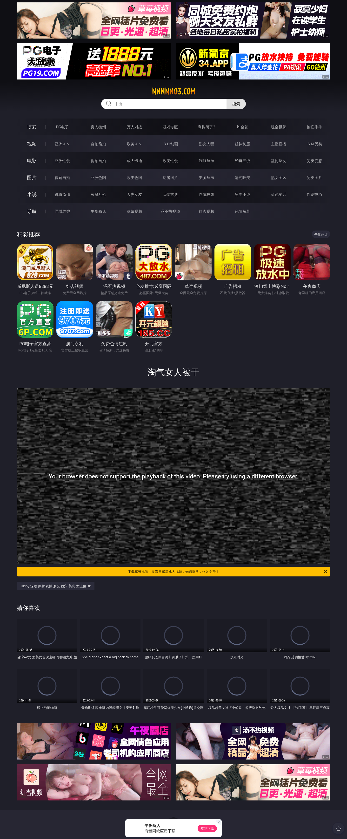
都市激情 (62, 194)
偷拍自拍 (98, 160)
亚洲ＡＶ (62, 143)
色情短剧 (242, 211)
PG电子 (62, 127)
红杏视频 (206, 211)
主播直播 (278, 143)
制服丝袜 (206, 160)
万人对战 (134, 127)
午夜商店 (98, 211)
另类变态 (314, 160)
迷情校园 (206, 194)
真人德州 (98, 127)
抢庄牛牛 (314, 127)
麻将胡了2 (206, 127)
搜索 (236, 103)
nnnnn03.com (173, 91)
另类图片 (314, 177)
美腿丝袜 (206, 177)
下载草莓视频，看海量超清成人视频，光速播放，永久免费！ (228, 572)
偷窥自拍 (62, 177)
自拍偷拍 (98, 143)
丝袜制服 (242, 143)
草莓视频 (134, 211)
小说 (32, 194)
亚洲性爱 (62, 160)
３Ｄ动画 (170, 143)
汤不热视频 (170, 211)
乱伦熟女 (278, 160)
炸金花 (242, 127)
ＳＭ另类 (314, 143)
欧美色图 (134, 177)
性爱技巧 (314, 194)
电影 (32, 160)
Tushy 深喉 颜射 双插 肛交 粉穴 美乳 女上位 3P (55, 586)
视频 (32, 143)
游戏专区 (170, 127)
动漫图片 (170, 177)
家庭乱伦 (98, 194)
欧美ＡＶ (134, 143)
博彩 (32, 127)
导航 (32, 211)
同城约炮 (62, 211)
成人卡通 (134, 160)
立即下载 (207, 828)
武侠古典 (170, 194)
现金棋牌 (278, 127)
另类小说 (242, 194)
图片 (32, 177)
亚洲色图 (98, 177)
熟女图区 (278, 177)
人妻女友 (134, 194)
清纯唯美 (242, 177)
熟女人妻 (206, 143)
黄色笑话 (278, 194)
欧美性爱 (170, 160)
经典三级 (242, 160)
